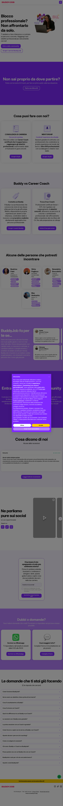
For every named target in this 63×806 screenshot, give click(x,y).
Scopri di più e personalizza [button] (31, 429)
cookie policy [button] (41, 387)
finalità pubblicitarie (18, 400)
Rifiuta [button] (22, 425)
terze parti (42, 389)
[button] (49, 376)
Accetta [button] (41, 425)
